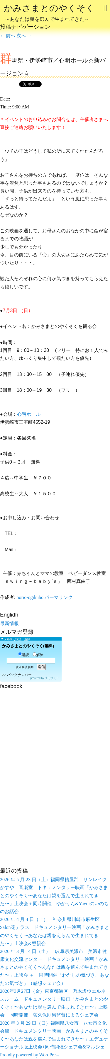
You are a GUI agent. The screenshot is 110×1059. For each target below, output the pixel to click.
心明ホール (28, 414)
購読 (23, 655)
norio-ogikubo (29, 597)
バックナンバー (19, 675)
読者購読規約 (24, 667)
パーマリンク (59, 597)
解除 (38, 655)
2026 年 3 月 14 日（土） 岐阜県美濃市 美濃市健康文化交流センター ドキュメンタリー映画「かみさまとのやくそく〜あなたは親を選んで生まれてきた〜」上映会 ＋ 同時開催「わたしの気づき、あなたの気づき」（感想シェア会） (54, 967)
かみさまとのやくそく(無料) (28, 646)
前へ (7, 35)
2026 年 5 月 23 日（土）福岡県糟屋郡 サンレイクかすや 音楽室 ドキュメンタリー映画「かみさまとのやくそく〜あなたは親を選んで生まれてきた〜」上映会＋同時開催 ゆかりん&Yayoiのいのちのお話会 (54, 895)
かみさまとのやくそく (49, 13)
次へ (24, 35)
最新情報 (9, 623)
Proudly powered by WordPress (29, 1054)
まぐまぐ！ (52, 678)
